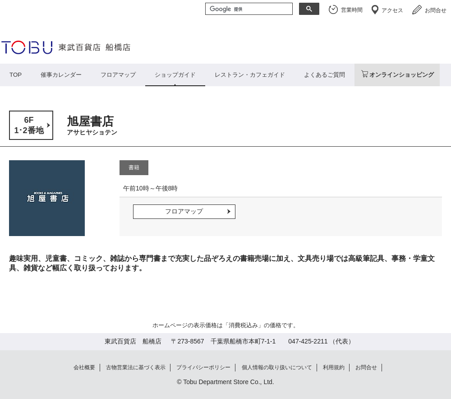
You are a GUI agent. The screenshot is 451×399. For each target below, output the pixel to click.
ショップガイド (175, 74)
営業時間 (352, 10)
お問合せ (435, 10)
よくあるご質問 (324, 74)
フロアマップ (118, 74)
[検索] (248, 9)
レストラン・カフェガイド (250, 74)
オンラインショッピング (401, 74)
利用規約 (334, 367)
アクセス (392, 10)
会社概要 (84, 367)
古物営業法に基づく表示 (136, 367)
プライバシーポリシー (203, 367)
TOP (15, 74)
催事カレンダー (61, 74)
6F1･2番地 (28, 125)
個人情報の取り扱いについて (277, 367)
